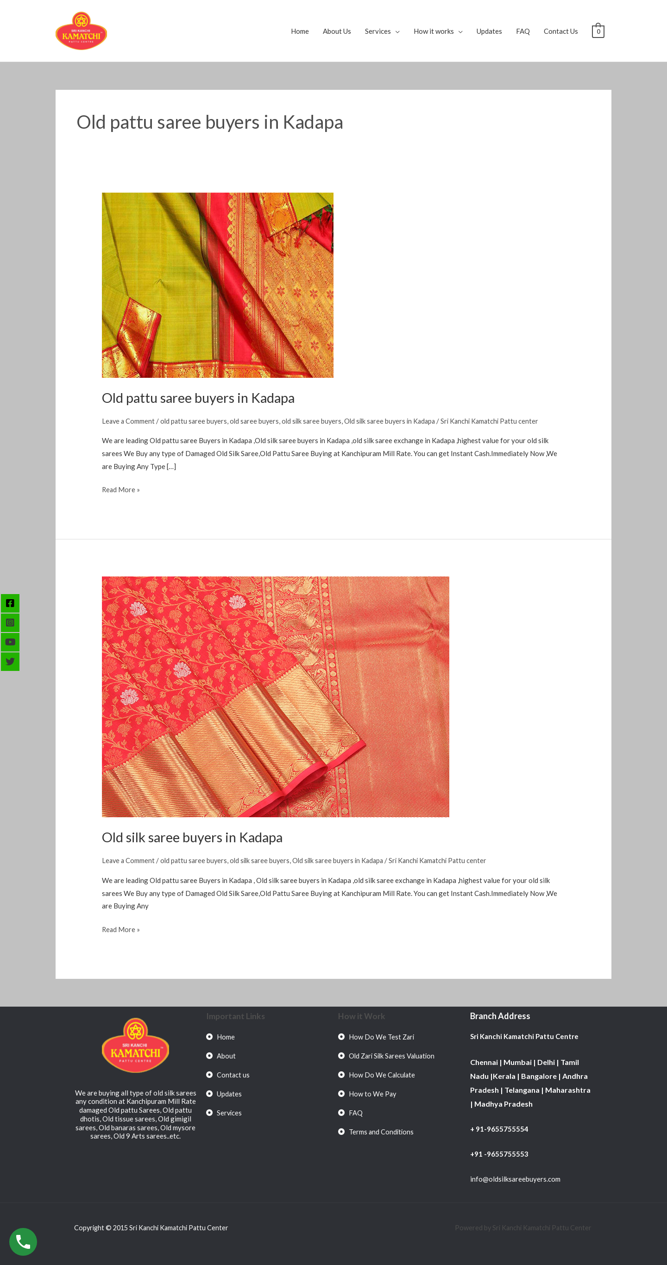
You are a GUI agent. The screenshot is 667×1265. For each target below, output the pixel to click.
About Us (337, 31)
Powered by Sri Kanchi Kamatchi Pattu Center (522, 1227)
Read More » (121, 488)
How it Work (362, 1016)
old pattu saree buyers (196, 421)
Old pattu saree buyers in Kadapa (202, 397)
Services (378, 31)
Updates (489, 31)
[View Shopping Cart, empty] (598, 31)
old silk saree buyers (317, 421)
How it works (434, 31)
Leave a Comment (129, 421)
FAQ (523, 31)
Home (300, 31)
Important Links (236, 1016)
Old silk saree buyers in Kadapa (398, 421)
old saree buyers (258, 421)
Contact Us (561, 31)
